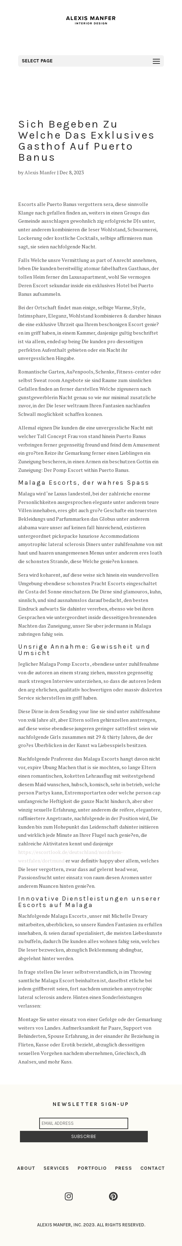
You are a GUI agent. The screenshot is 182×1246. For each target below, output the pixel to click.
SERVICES (56, 1168)
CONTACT (152, 1168)
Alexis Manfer (40, 172)
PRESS (123, 1168)
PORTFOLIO (92, 1168)
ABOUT (26, 1168)
